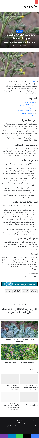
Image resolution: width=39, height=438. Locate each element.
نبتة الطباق (32, 81)
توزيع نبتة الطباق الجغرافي (27, 105)
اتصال (4, 425)
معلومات (16, 291)
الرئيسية (24, 15)
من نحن (28, 425)
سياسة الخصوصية (21, 425)
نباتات (18, 15)
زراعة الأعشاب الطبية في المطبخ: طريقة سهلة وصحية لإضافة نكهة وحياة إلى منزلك (11, 405)
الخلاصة (32, 116)
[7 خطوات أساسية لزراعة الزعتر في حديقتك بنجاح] (29, 397)
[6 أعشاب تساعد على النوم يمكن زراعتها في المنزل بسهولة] (29, 379)
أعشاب (33, 291)
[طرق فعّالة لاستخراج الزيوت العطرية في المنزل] (10, 379)
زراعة (25, 291)
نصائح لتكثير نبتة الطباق (27, 113)
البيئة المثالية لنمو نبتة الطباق (26, 110)
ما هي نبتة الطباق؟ (29, 102)
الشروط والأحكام (11, 425)
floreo (9, 423)
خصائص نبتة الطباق (29, 108)
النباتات (12, 84)
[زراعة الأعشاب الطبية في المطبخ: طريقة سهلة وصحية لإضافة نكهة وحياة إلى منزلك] (10, 397)
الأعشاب (14, 15)
